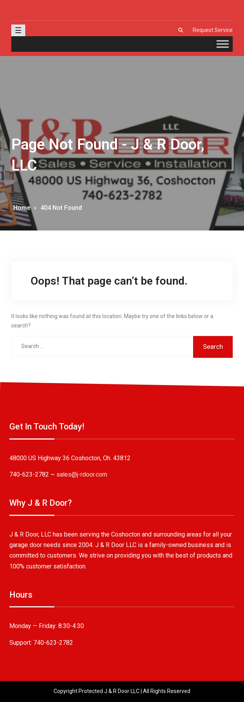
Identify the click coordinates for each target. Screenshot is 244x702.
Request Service (213, 30)
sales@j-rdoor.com (81, 474)
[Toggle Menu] (222, 44)
